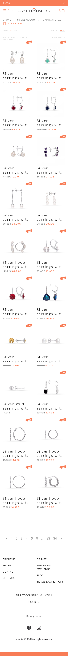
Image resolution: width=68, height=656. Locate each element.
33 (48, 538)
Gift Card (9, 577)
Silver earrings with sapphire (50, 124)
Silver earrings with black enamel (50, 408)
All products (10, 37)
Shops (7, 565)
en (10, 10)
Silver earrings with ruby (16, 124)
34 (55, 538)
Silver (24, 37)
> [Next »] (61, 538)
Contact (9, 571)
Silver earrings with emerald (50, 77)
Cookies (34, 601)
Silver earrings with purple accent (50, 172)
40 (13, 30)
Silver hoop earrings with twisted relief (50, 502)
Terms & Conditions (50, 581)
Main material (53, 19)
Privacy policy (34, 616)
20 (11, 30)
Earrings (8, 39)
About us (9, 559)
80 (16, 30)
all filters (13, 24)
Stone (8, 19)
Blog (40, 575)
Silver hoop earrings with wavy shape (16, 455)
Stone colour (28, 19)
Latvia (45, 595)
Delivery (42, 559)
